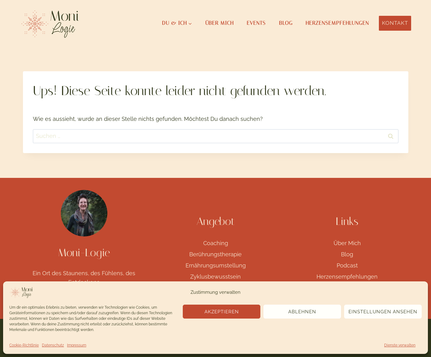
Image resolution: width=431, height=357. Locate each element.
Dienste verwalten (399, 345)
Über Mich (219, 23)
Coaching (215, 243)
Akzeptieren (221, 312)
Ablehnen (302, 312)
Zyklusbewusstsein (215, 276)
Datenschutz (53, 345)
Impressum (76, 345)
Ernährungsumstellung (216, 265)
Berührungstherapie (215, 254)
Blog (286, 23)
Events (256, 23)
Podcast (347, 265)
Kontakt (395, 23)
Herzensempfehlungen (337, 23)
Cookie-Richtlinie (24, 345)
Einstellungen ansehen (382, 312)
